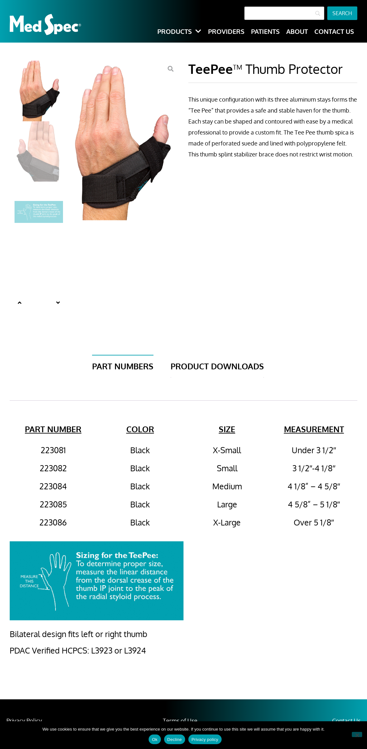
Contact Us (346, 720)
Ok (154, 739)
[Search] (284, 13)
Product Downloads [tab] (217, 366)
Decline (174, 739)
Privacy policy (205, 739)
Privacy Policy (24, 720)
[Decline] (357, 734)
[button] (19, 302)
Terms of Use (180, 720)
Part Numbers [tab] (122, 366)
